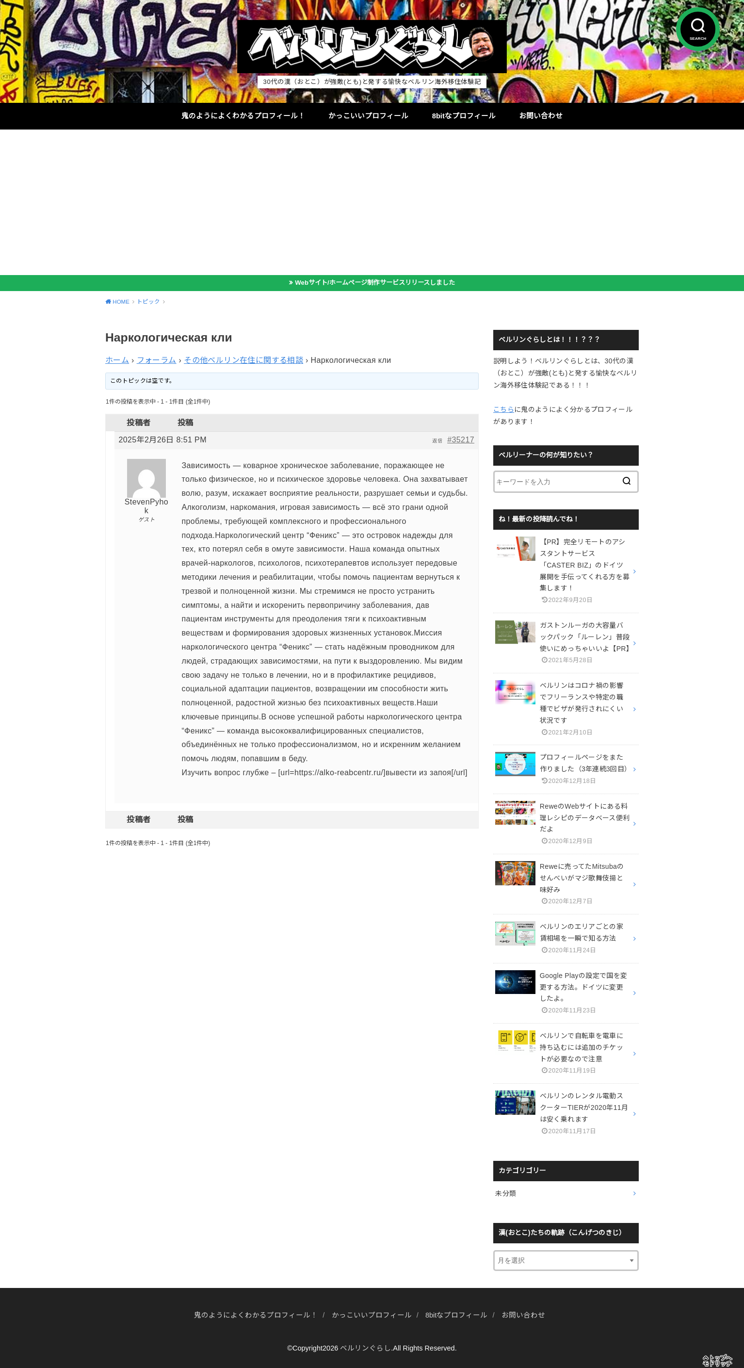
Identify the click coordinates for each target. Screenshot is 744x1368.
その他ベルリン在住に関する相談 (243, 360)
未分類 (505, 1193)
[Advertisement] (372, 202)
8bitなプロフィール (464, 116)
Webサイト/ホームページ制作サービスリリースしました (374, 282)
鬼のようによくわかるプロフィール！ (243, 116)
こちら (503, 409)
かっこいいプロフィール (368, 116)
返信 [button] (437, 440)
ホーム (117, 360)
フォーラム (157, 360)
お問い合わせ (541, 116)
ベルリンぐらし (365, 1348)
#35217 (460, 440)
